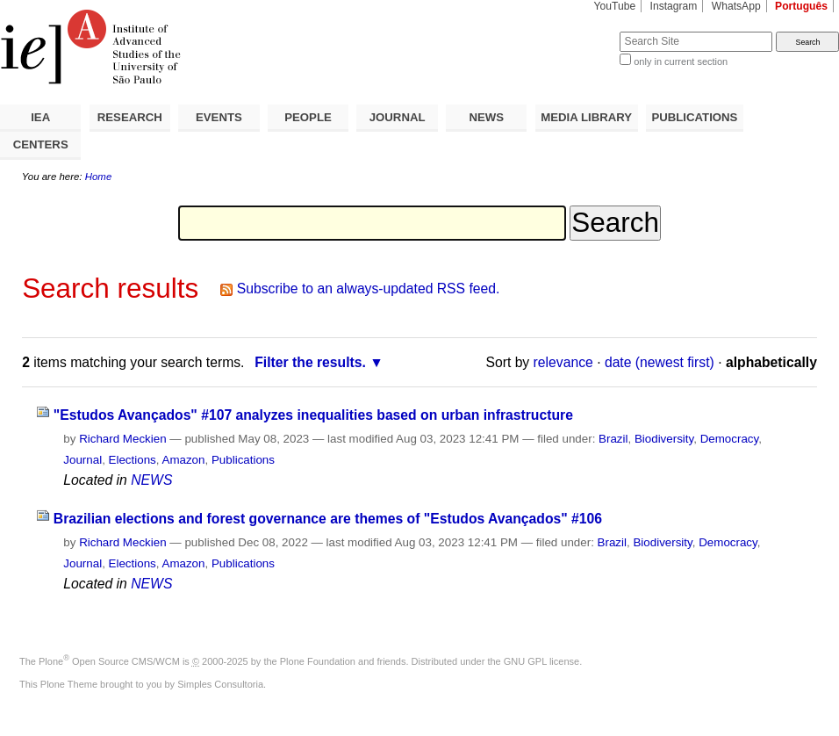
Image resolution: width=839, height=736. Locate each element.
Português (801, 6)
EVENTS (219, 117)
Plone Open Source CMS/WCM (109, 661)
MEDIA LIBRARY (586, 117)
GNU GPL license (541, 661)
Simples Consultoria (220, 684)
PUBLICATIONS (694, 117)
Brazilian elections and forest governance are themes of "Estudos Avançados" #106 (328, 518)
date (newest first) (659, 362)
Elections (132, 459)
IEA (40, 117)
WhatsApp (736, 6)
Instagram (674, 6)
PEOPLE (308, 117)
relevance (563, 362)
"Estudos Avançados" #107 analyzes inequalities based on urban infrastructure (313, 415)
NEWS (486, 117)
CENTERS (40, 144)
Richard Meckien (123, 438)
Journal (82, 459)
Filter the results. (310, 362)
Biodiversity (664, 438)
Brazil (613, 438)
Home (98, 176)
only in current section (681, 61)
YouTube (615, 6)
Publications (243, 459)
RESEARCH (129, 117)
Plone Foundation (317, 661)
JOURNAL (397, 117)
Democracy (729, 438)
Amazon (182, 459)
